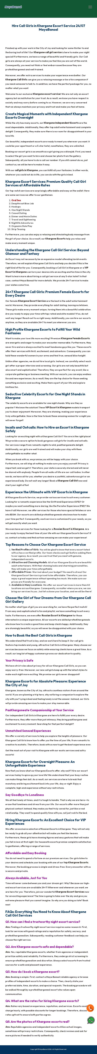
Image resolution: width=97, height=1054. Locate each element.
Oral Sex (16, 200)
